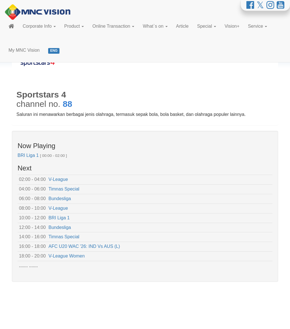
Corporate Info (39, 26)
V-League (58, 179)
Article (182, 26)
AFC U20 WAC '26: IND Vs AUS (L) (84, 246)
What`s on (155, 26)
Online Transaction (113, 26)
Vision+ (232, 26)
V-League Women (66, 256)
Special (206, 26)
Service (257, 26)
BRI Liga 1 (28, 155)
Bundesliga (59, 198)
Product (74, 26)
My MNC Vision (24, 50)
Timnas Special (63, 189)
